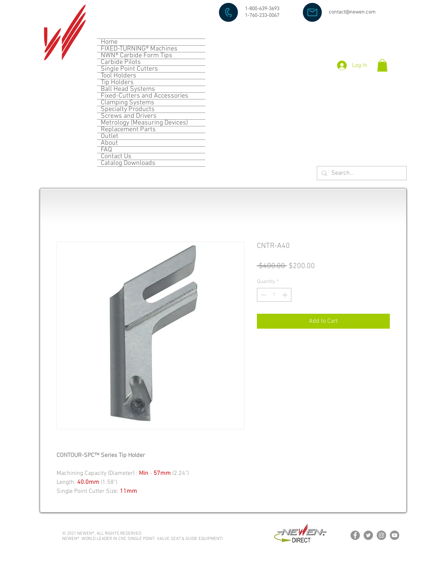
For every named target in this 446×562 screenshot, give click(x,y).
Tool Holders (118, 76)
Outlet (109, 136)
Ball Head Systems (128, 89)
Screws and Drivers (129, 116)
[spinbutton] (274, 294)
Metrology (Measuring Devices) (144, 123)
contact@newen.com (352, 12)
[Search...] (361, 173)
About (109, 143)
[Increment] (285, 294)
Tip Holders (117, 82)
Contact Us (116, 156)
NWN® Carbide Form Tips (136, 55)
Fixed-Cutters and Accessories (144, 96)
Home (109, 42)
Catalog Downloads (128, 163)
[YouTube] (394, 535)
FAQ (106, 150)
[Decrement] (262, 294)
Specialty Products (128, 109)
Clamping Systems (127, 102)
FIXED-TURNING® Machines (139, 49)
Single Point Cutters (129, 69)
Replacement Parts (128, 129)
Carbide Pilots (121, 62)
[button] (382, 65)
